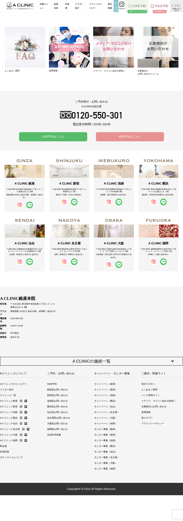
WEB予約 (52, 384)
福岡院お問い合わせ (57, 429)
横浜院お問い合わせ (57, 406)
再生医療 (110, 5)
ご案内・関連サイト (153, 373)
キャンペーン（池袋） (105, 395)
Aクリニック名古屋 (10, 429)
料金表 (67, 5)
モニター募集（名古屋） (106, 457)
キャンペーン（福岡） (105, 423)
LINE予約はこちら (53, 136)
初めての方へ (148, 384)
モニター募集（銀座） (105, 429)
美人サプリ (147, 417)
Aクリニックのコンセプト (13, 384)
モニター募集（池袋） (105, 440)
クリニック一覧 (8, 395)
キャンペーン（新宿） (105, 389)
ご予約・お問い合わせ (61, 373)
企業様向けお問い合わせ (154, 406)
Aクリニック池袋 (9, 412)
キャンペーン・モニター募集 (112, 373)
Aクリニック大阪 (9, 434)
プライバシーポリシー (152, 423)
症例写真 (56, 5)
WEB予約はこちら (129, 136)
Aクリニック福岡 (9, 440)
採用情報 (146, 412)
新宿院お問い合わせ (57, 395)
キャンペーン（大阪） (105, 417)
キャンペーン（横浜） (105, 401)
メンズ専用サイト (150, 395)
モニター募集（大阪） (105, 463)
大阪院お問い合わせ (57, 423)
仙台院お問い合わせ (57, 412)
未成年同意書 (54, 434)
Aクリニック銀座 (9, 401)
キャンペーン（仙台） (105, 406)
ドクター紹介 (79, 5)
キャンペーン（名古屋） (106, 412)
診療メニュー (44, 5)
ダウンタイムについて (11, 457)
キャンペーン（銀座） (105, 384)
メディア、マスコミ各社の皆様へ (158, 401)
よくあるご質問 (149, 389)
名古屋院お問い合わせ (58, 417)
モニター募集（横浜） (105, 446)
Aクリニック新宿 (9, 406)
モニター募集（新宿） (105, 434)
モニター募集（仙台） (105, 451)
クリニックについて (95, 5)
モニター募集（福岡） (105, 468)
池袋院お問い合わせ (57, 401)
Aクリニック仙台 (9, 423)
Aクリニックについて (13, 373)
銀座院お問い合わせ (57, 389)
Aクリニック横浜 (9, 417)
